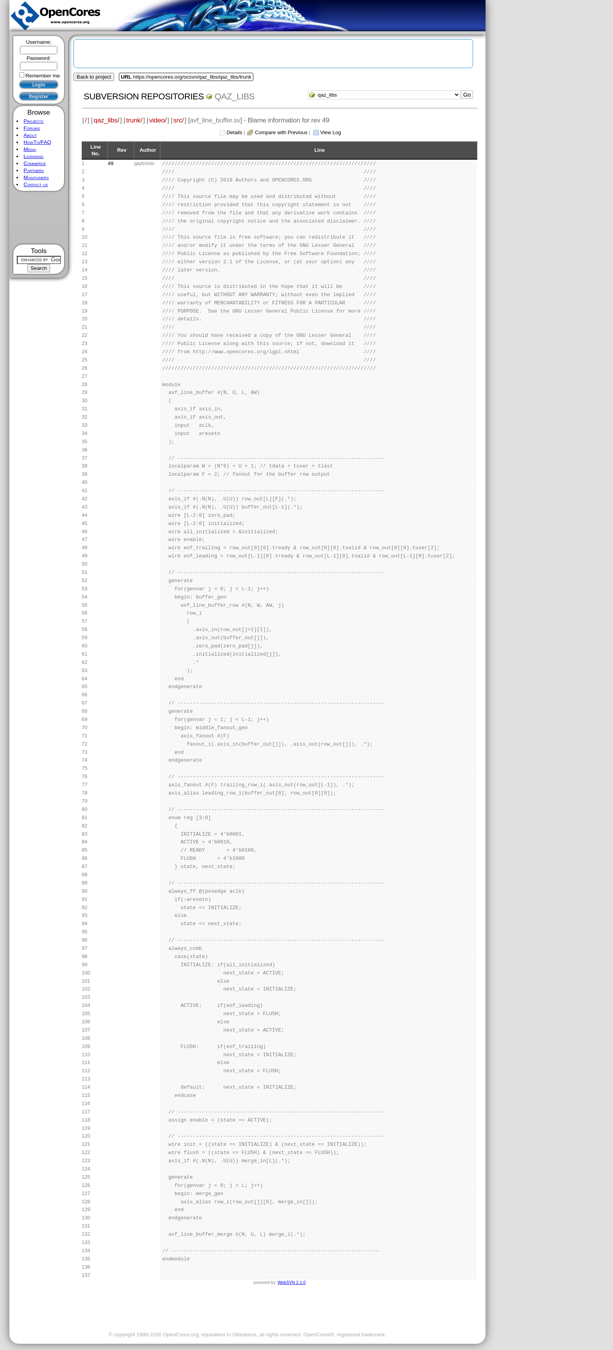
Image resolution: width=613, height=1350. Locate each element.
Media (29, 149)
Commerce (34, 163)
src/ (178, 120)
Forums (31, 128)
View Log (330, 132)
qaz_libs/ (106, 120)
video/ (157, 120)
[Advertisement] (38, 217)
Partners (33, 170)
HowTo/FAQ (37, 142)
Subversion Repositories (144, 96)
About (30, 135)
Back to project (94, 77)
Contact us (35, 184)
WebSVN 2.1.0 (291, 1282)
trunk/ (134, 120)
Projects (33, 121)
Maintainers (35, 177)
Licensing (33, 156)
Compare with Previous (281, 132)
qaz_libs (235, 96)
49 (110, 163)
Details (234, 132)
